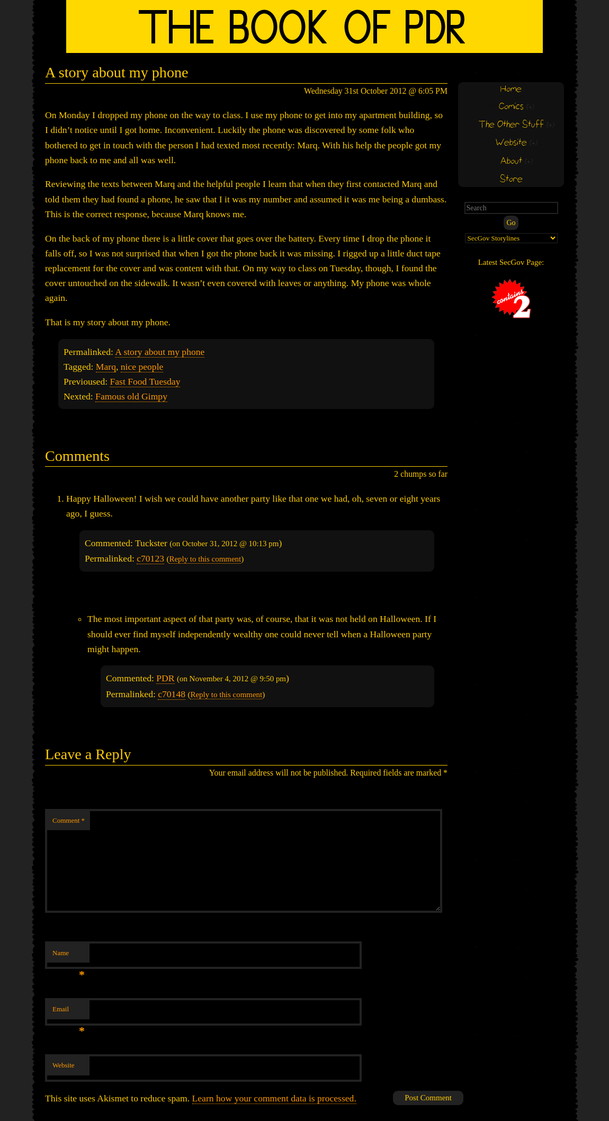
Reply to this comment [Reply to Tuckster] (205, 559)
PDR (165, 678)
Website (63, 1065)
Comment (68, 820)
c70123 (150, 558)
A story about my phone (159, 351)
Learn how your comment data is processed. (274, 1098)
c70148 (171, 694)
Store (511, 179)
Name (68, 956)
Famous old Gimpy (131, 396)
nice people (142, 366)
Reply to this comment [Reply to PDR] (226, 694)
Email (68, 1012)
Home (511, 89)
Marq (106, 366)
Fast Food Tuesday (145, 381)
